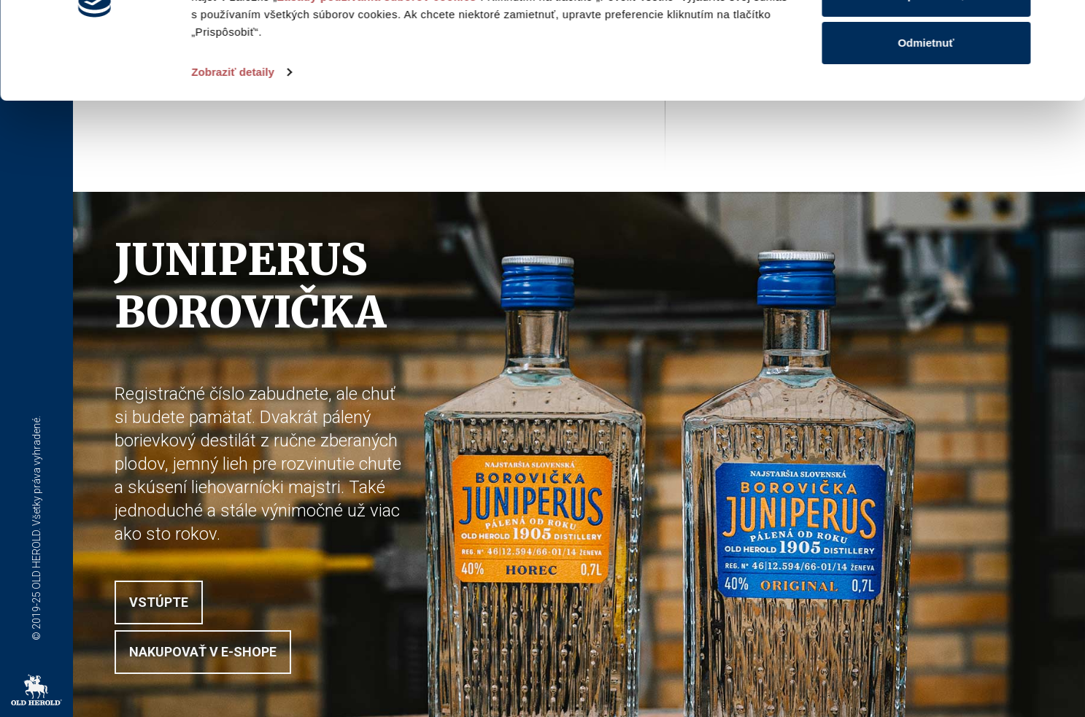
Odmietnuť (925, 134)
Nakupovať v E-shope (203, 651)
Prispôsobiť (926, 86)
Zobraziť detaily (232, 163)
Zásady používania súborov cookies (376, 88)
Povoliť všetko (926, 38)
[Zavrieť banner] (1062, 23)
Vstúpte (158, 602)
